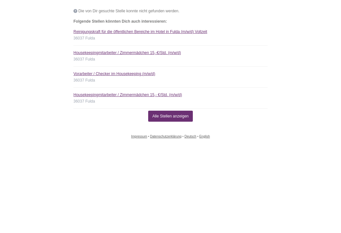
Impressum (139, 136)
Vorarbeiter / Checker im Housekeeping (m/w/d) (114, 74)
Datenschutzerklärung (166, 136)
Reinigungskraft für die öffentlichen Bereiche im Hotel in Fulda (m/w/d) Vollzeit (140, 31)
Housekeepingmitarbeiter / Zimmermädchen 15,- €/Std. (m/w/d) (127, 95)
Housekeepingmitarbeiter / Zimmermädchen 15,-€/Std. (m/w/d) (127, 52)
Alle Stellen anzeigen (170, 116)
